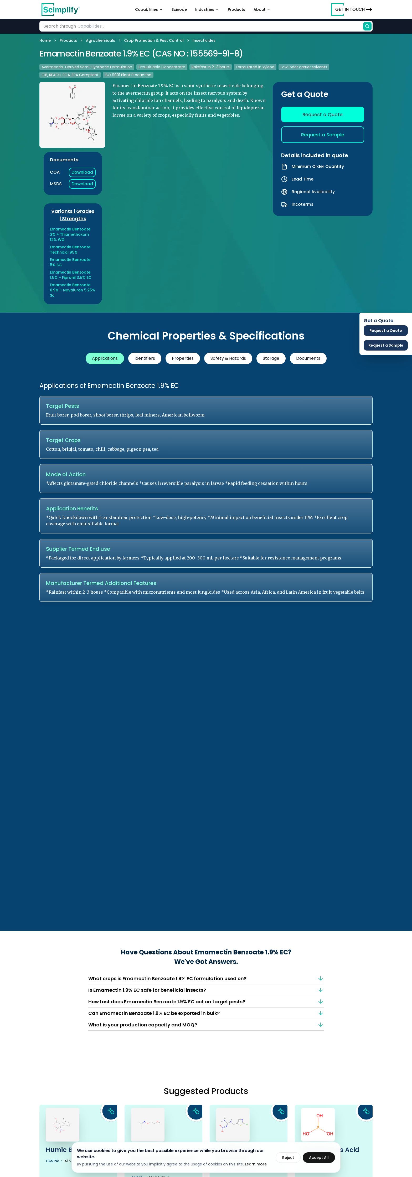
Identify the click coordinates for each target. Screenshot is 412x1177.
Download (82, 172)
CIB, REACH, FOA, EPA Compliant (70, 75)
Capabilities (149, 9)
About (262, 9)
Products (236, 9)
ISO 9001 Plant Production (128, 75)
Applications (105, 358)
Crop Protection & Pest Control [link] (154, 40)
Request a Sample (322, 134)
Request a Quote (322, 114)
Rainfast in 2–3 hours (211, 67)
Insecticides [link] (204, 40)
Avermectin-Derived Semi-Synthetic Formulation (87, 67)
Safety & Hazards (228, 358)
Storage (271, 358)
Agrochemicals (100, 40)
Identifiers (145, 358)
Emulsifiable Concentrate (161, 67)
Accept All (319, 1157)
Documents (308, 358)
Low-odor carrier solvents (304, 67)
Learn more (256, 1164)
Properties (183, 358)
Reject (288, 1157)
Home (45, 40)
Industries (207, 9)
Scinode (179, 9)
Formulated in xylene (255, 67)
